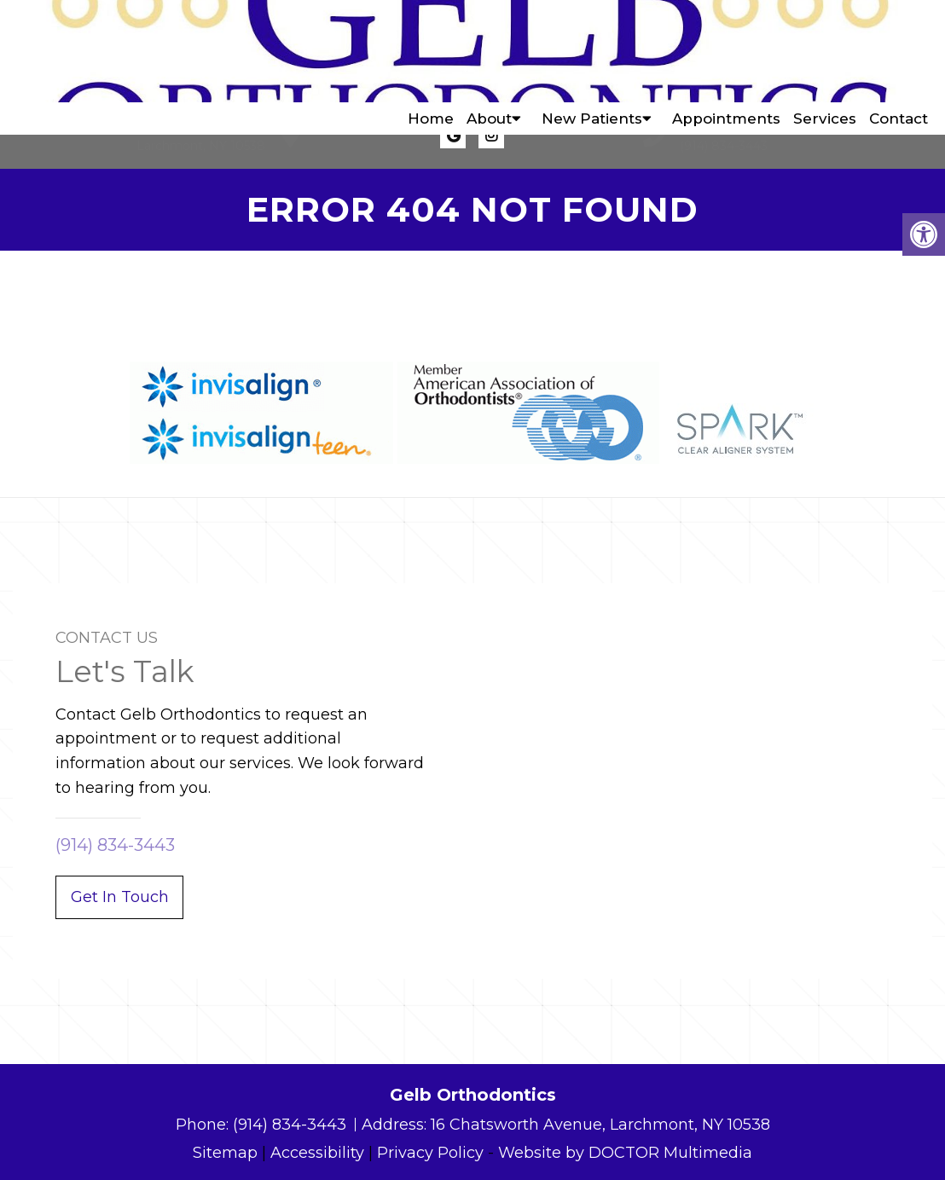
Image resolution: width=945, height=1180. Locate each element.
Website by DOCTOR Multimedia (625, 1152)
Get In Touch (120, 897)
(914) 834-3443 (724, 145)
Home (431, 51)
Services (824, 51)
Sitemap (225, 1152)
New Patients (592, 51)
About (489, 51)
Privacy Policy (430, 1152)
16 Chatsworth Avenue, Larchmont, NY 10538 (600, 1124)
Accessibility (317, 1152)
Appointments (726, 51)
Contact (898, 51)
